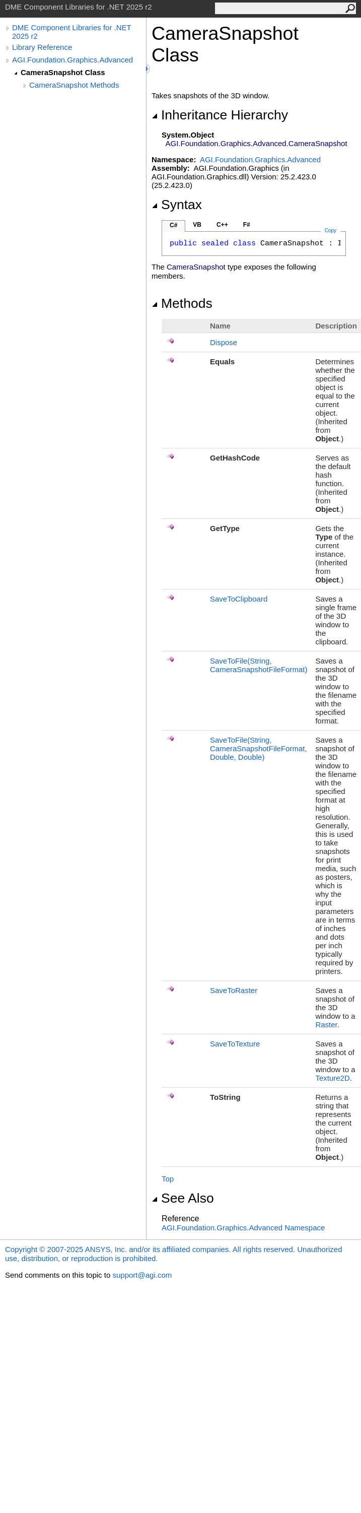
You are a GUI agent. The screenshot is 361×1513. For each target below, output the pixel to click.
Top (168, 1178)
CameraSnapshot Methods (74, 85)
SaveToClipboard (238, 599)
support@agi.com (142, 1275)
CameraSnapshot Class (63, 72)
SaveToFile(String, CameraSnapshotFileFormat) (258, 665)
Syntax (177, 204)
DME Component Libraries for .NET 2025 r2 (71, 31)
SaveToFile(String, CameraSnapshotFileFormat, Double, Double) (258, 748)
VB (197, 224)
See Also (183, 1198)
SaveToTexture (235, 1043)
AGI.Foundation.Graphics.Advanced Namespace (243, 1227)
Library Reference (42, 47)
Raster (326, 1024)
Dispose (223, 342)
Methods (182, 303)
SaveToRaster (233, 990)
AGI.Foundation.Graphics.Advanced (72, 59)
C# (173, 225)
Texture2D (332, 1078)
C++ (222, 224)
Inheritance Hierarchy (220, 114)
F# (246, 224)
